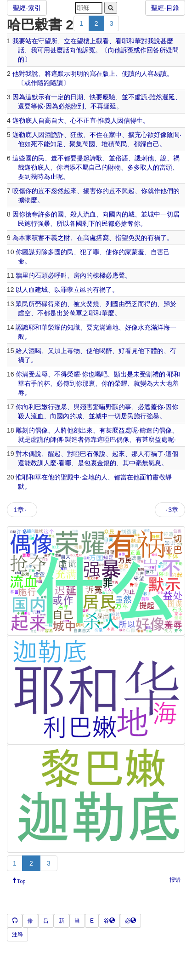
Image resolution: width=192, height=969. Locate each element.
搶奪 (31, 214)
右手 (30, 383)
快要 (96, 97)
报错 (175, 880)
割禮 (152, 374)
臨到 (77, 106)
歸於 (170, 304)
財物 (114, 167)
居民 (127, 416)
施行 (30, 223)
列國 (112, 304)
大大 (159, 383)
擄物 (24, 200)
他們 (166, 190)
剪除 (41, 252)
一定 (57, 97)
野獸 (112, 406)
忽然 (57, 190)
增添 (69, 167)
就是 (24, 439)
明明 (76, 73)
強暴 (43, 223)
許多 (44, 214)
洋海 (163, 327)
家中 (115, 134)
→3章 (170, 509)
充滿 (99, 327)
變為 (146, 383)
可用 (43, 50)
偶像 (41, 430)
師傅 (56, 439)
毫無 (142, 463)
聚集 (75, 144)
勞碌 (41, 304)
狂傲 (76, 134)
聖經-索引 (27, 7)
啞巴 (109, 439)
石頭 (41, 275)
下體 (150, 350)
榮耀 (54, 327)
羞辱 (41, 374)
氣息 (154, 463)
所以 (62, 223)
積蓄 (38, 237)
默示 (63, 73)
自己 (153, 144)
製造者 (74, 439)
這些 (18, 158)
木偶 (28, 453)
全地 (88, 477)
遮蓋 (150, 406)
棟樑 (99, 275)
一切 (166, 214)
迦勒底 (22, 120)
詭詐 (57, 134)
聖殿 (67, 477)
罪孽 (67, 289)
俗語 (121, 158)
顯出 (120, 374)
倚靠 (90, 439)
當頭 (165, 167)
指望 (121, 237)
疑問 (172, 50)
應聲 (118, 275)
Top (21, 880)
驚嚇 (99, 406)
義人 (110, 120)
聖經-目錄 (165, 7)
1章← (22, 509)
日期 (76, 97)
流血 (89, 214)
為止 (50, 176)
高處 (89, 237)
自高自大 (51, 120)
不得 (60, 374)
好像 (160, 134)
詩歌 (96, 158)
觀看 (102, 41)
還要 (24, 106)
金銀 (103, 463)
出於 (62, 313)
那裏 (88, 383)
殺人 (76, 214)
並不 (128, 97)
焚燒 (92, 304)
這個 (171, 453)
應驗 (108, 97)
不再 (96, 106)
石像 (92, 453)
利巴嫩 (38, 406)
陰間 (173, 134)
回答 (153, 50)
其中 (129, 463)
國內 (115, 214)
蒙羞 (137, 252)
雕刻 (22, 430)
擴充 (134, 134)
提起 (83, 158)
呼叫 (60, 275)
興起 (128, 190)
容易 (153, 73)
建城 (41, 289)
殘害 (86, 406)
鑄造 (146, 430)
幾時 (37, 176)
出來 (86, 430)
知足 (56, 144)
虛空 (24, 313)
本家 (25, 237)
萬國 (88, 144)
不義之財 (57, 237)
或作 (140, 50)
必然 (64, 106)
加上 (60, 350)
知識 (73, 327)
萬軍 (75, 313)
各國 (75, 223)
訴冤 (88, 50)
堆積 (108, 144)
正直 (89, 120)
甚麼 (166, 41)
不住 (96, 134)
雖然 (155, 97)
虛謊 (141, 97)
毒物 (73, 350)
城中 (153, 214)
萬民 (120, 144)
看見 (131, 350)
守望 (44, 41)
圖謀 (28, 252)
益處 (125, 430)
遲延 (168, 97)
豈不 (57, 158)
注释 (17, 934)
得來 (54, 304)
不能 (43, 144)
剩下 (88, 223)
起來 (70, 190)
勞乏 (131, 304)
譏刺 (141, 158)
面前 (146, 477)
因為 (18, 97)
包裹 (90, 463)
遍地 (112, 327)
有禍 (153, 237)
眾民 (22, 304)
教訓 (37, 463)
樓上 (89, 41)
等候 (37, 106)
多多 (133, 167)
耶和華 (131, 41)
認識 (22, 327)
